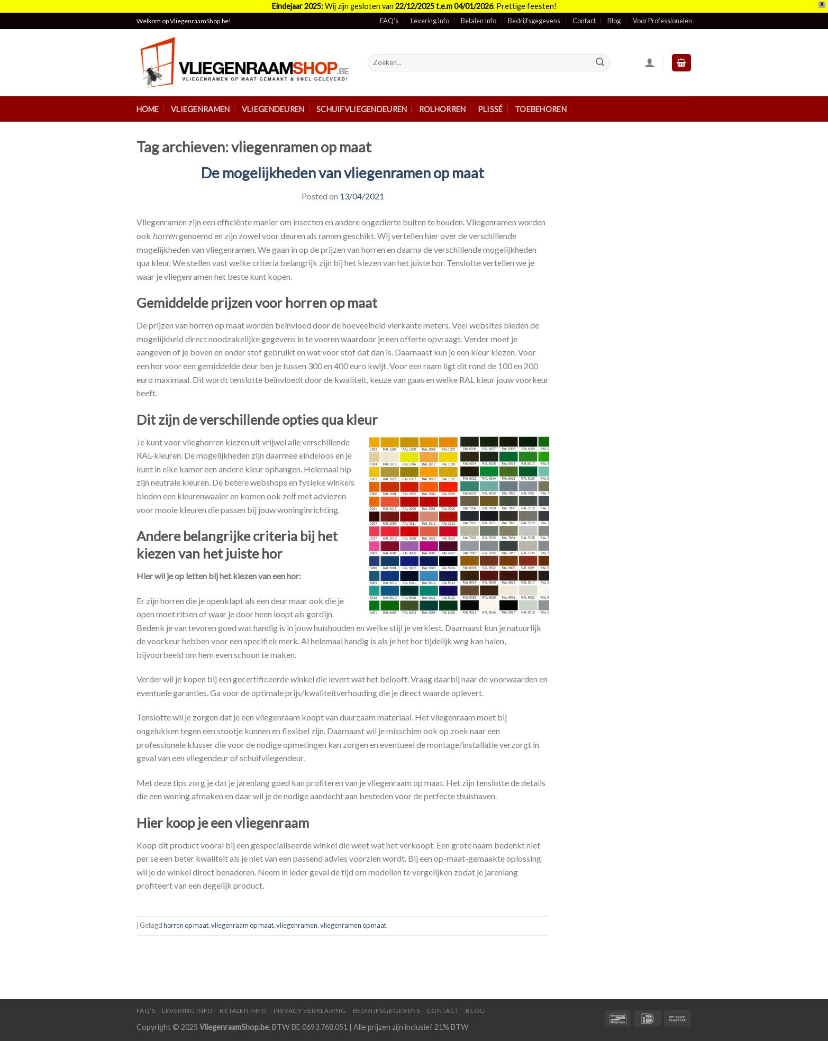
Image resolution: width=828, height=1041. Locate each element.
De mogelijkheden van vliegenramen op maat (342, 172)
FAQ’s (389, 20)
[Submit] (600, 63)
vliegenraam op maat (242, 925)
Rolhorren (442, 109)
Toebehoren (541, 109)
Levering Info (430, 20)
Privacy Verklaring (310, 1011)
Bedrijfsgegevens (534, 20)
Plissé (490, 109)
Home (148, 109)
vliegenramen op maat (353, 925)
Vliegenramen (200, 109)
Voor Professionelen (662, 20)
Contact (584, 20)
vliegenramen (296, 925)
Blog (614, 20)
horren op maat (185, 925)
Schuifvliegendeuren (361, 109)
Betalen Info (478, 20)
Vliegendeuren (273, 109)
